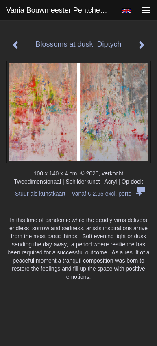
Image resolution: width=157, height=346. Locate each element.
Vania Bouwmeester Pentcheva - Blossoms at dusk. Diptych (60, 10)
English (126, 10)
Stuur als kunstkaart (78, 193)
